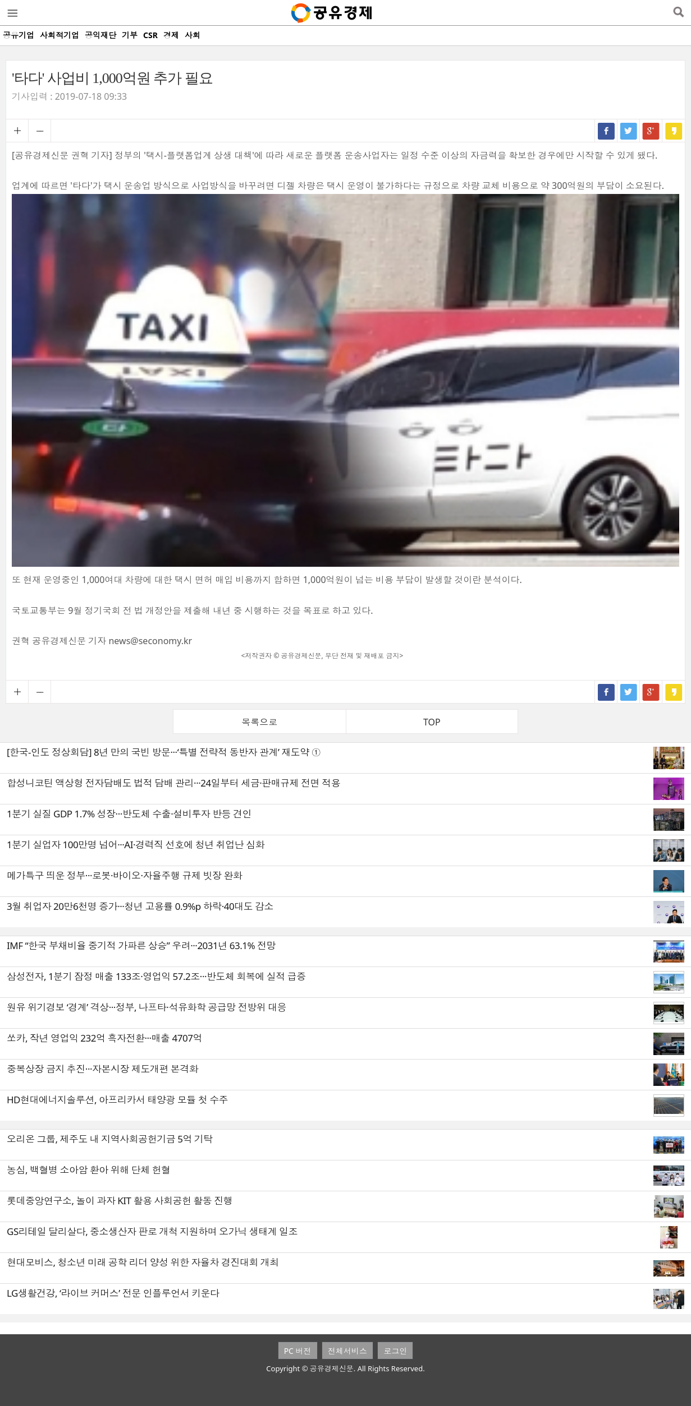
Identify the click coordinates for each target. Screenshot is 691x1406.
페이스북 (606, 130)
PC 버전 (298, 1350)
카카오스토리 (673, 130)
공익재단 (100, 35)
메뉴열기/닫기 (12, 13)
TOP (432, 722)
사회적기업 (59, 35)
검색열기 (678, 13)
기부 (130, 35)
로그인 (395, 1350)
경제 (171, 35)
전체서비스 (347, 1350)
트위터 (628, 130)
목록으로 (259, 722)
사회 (192, 35)
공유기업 (18, 35)
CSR (150, 35)
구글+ (651, 130)
